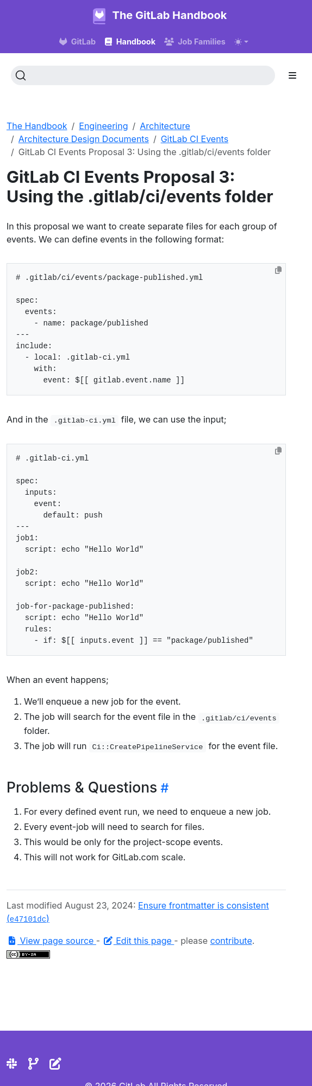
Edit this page (138, 940)
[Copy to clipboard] (278, 270)
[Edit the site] (55, 1064)
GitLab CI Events (194, 138)
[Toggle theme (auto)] (241, 41)
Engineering (103, 125)
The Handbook (37, 125)
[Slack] (12, 1064)
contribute (231, 940)
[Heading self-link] (163, 788)
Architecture (165, 125)
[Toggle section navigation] (292, 75)
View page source (51, 940)
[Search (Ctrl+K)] (143, 75)
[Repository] (33, 1064)
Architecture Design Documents (83, 138)
